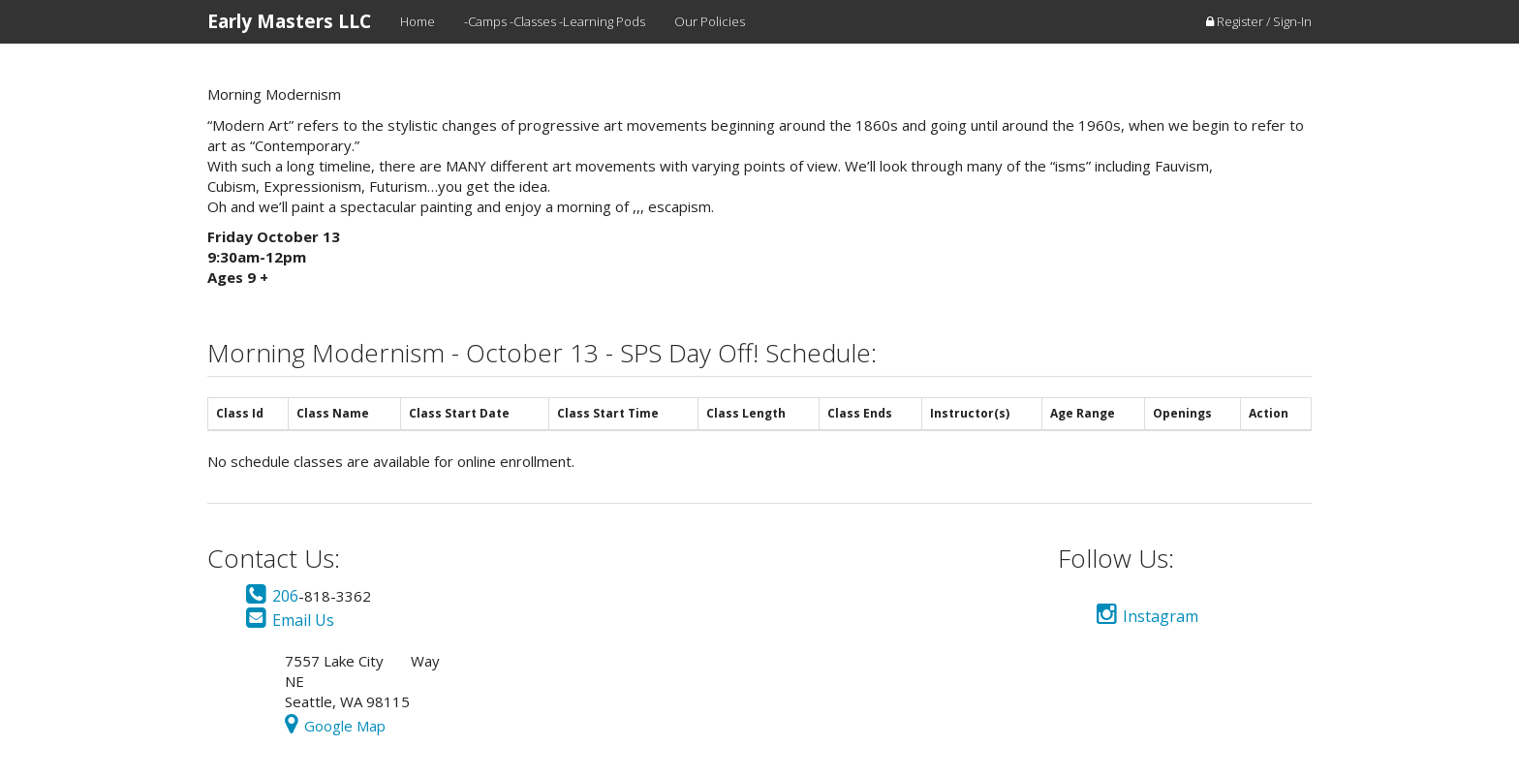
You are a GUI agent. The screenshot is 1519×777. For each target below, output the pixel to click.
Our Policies (709, 21)
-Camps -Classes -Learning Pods (554, 21)
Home (417, 21)
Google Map (335, 725)
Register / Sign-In (1259, 21)
